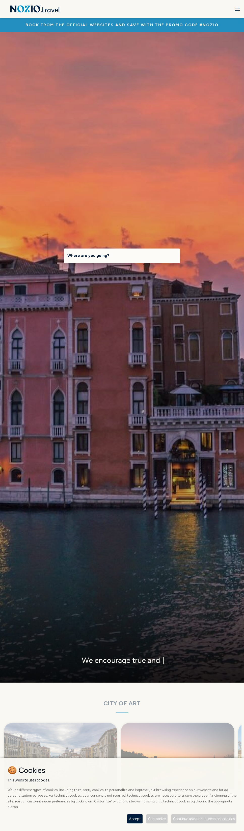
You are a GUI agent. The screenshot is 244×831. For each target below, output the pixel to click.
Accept (135, 818)
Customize (157, 818)
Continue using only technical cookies (204, 818)
